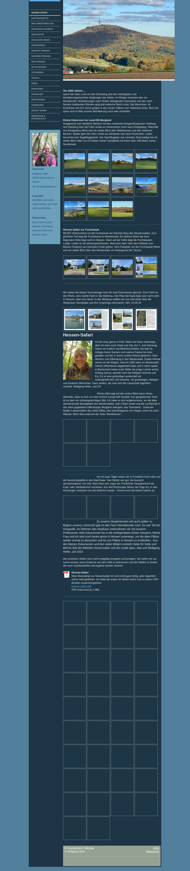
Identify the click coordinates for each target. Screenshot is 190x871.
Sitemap (89, 848)
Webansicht (152, 851)
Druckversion (73, 848)
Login (156, 848)
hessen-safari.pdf (81, 586)
